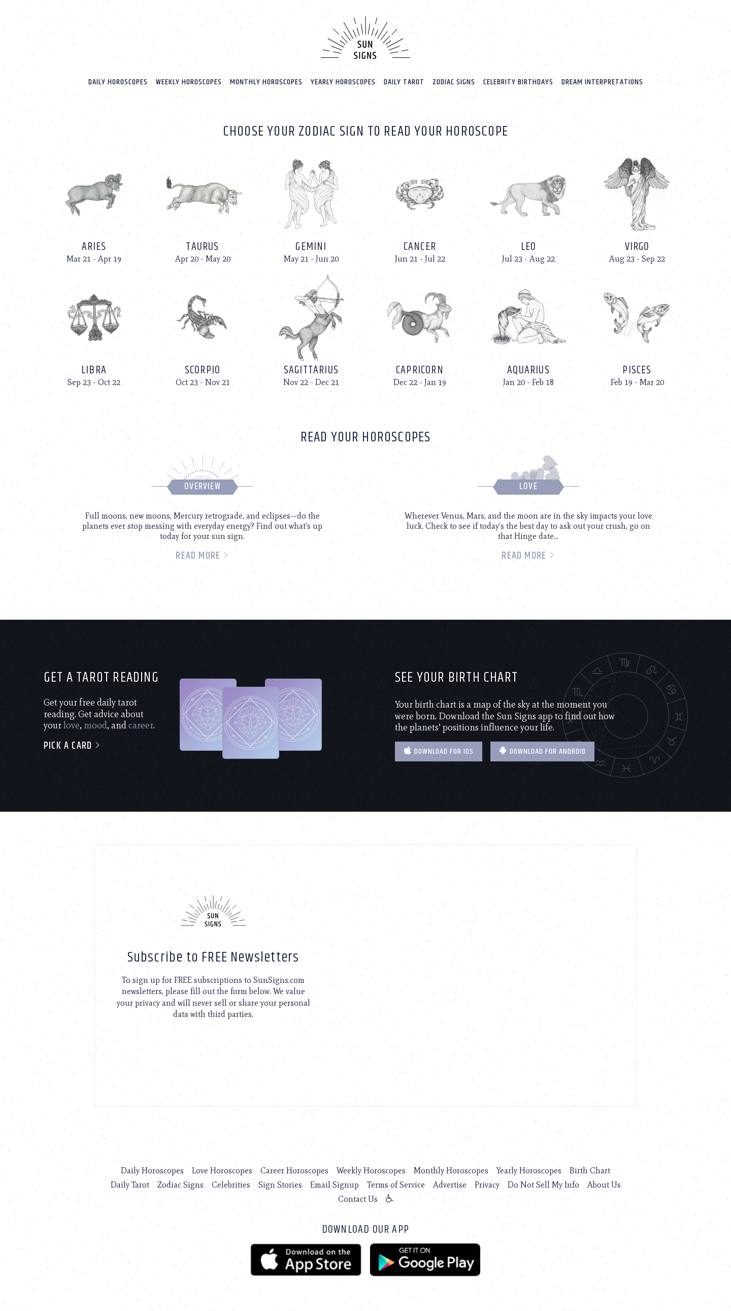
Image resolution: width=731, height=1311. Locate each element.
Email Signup (334, 1185)
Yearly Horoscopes (343, 82)
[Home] (365, 37)
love (71, 725)
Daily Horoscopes (118, 82)
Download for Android (542, 751)
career (140, 725)
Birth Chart (590, 1170)
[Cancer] (420, 207)
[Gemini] (311, 207)
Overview (202, 486)
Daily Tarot (404, 82)
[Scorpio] (202, 330)
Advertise (450, 1185)
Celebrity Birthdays (518, 82)
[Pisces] (637, 330)
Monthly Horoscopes (266, 82)
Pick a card (72, 746)
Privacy (487, 1185)
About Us (604, 1185)
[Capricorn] (420, 330)
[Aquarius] (528, 330)
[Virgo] (637, 207)
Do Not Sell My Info (543, 1185)
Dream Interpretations (602, 82)
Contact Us (358, 1199)
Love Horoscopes (222, 1170)
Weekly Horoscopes (189, 82)
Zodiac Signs (454, 82)
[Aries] (94, 207)
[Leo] (528, 207)
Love (528, 486)
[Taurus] (202, 207)
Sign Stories (280, 1185)
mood (95, 725)
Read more (202, 556)
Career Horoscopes (294, 1170)
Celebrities (231, 1185)
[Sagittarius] (311, 330)
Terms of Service (396, 1185)
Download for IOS (439, 751)
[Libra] (94, 330)
